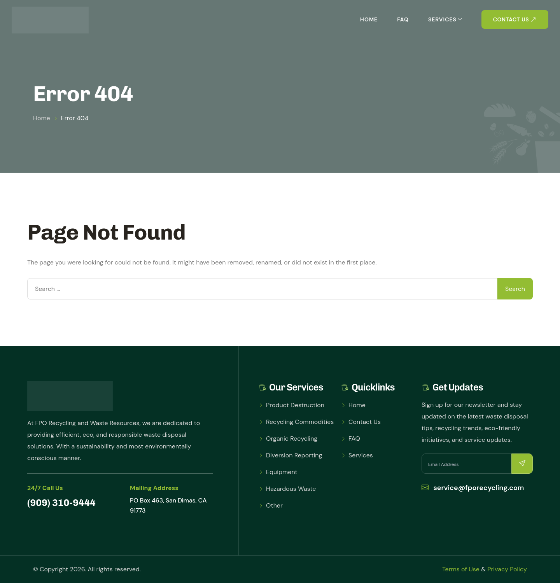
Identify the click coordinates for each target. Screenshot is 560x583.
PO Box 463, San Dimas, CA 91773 (168, 505)
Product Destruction (295, 405)
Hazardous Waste (291, 489)
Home (369, 19)
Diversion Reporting (294, 455)
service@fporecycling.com (473, 487)
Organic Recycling (291, 438)
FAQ (403, 19)
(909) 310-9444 (61, 502)
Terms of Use (461, 569)
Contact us (511, 19)
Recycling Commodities (300, 422)
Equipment (282, 472)
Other (274, 505)
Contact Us (364, 422)
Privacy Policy (507, 569)
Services (442, 19)
